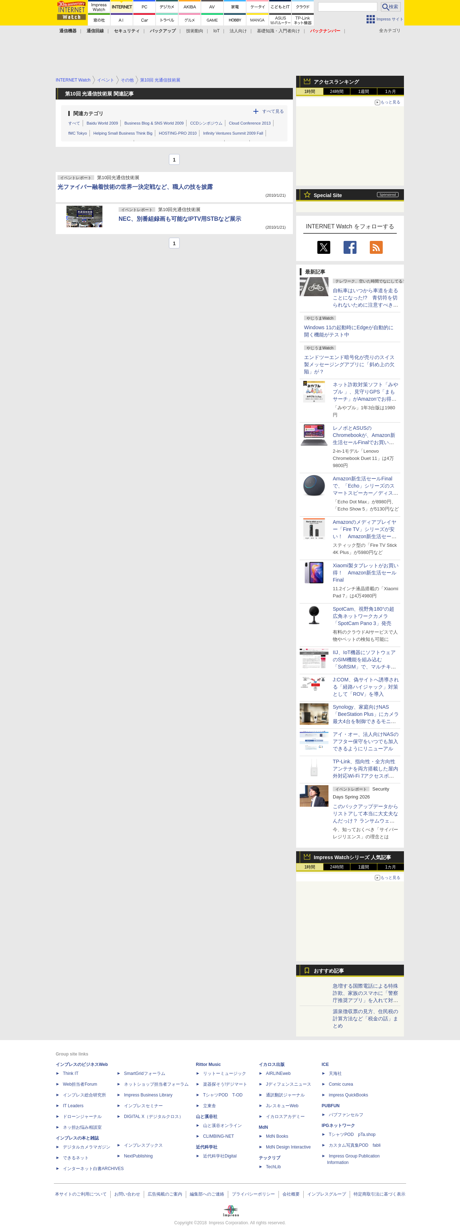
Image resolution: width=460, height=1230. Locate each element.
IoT (216, 30)
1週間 (363, 91)
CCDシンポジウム (206, 123)
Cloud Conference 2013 (250, 123)
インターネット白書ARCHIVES (93, 1168)
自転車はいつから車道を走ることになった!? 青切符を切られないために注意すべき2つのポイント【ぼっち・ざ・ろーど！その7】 (365, 305)
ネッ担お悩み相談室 (82, 1127)
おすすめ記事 (329, 971)
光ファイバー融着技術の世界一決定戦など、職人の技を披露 (135, 187)
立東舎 (209, 1105)
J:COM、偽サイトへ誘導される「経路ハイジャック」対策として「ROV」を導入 (366, 687)
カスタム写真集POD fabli (355, 1145)
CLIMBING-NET (218, 1136)
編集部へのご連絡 (207, 1194)
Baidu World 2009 (102, 123)
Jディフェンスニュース (288, 1084)
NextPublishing (138, 1156)
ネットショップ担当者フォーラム (156, 1084)
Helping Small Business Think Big (122, 133)
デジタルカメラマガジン (86, 1147)
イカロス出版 (272, 1064)
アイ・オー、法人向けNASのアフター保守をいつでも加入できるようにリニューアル (366, 741)
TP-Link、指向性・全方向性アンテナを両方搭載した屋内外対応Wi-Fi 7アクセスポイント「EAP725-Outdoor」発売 (365, 776)
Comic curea (341, 1084)
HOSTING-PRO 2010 (178, 133)
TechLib (273, 1166)
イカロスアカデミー (285, 1116)
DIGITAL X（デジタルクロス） (153, 1116)
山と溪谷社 (206, 1116)
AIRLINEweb (278, 1073)
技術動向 (194, 30)
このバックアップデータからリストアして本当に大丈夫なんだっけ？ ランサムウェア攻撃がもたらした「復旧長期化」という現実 (365, 820)
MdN (263, 1127)
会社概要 (291, 1194)
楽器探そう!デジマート (225, 1084)
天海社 (335, 1073)
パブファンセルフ (346, 1114)
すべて (74, 123)
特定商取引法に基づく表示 (379, 1194)
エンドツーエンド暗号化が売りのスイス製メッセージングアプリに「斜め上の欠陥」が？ (349, 364)
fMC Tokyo (77, 133)
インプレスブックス (143, 1145)
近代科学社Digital (219, 1156)
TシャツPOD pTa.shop (352, 1134)
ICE (325, 1064)
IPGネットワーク (338, 1125)
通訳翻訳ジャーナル (285, 1095)
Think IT (70, 1073)
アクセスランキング (336, 82)
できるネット (76, 1157)
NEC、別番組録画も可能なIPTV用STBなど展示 (180, 219)
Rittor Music (208, 1064)
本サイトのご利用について (81, 1194)
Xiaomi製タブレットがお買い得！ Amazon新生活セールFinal (366, 573)
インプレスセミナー (143, 1105)
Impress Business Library (148, 1095)
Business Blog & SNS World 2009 (154, 123)
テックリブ (269, 1157)
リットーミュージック (224, 1073)
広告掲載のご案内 (165, 1194)
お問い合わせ (127, 1194)
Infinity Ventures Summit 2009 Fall (233, 133)
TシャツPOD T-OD (223, 1095)
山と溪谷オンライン (222, 1125)
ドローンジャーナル (82, 1116)
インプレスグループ (326, 1194)
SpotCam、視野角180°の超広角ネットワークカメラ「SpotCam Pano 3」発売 (363, 616)
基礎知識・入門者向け (278, 30)
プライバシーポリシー (253, 1194)
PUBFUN (331, 1105)
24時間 (336, 91)
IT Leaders (73, 1105)
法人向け (238, 30)
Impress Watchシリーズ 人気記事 (352, 857)
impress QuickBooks (348, 1095)
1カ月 (390, 91)
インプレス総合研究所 (84, 1095)
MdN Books (277, 1136)
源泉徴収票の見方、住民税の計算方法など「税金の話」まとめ (365, 1018)
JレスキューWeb (282, 1105)
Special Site (328, 195)
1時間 (310, 91)
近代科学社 (206, 1147)
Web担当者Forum (80, 1084)
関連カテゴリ (88, 113)
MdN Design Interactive (288, 1147)
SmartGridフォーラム (144, 1073)
